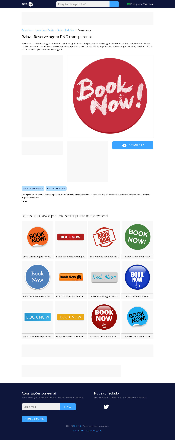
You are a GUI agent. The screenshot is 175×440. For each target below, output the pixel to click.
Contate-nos (78, 430)
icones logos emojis (33, 188)
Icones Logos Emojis (44, 30)
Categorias (26, 30)
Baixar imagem (34, 419)
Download (133, 145)
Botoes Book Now (65, 30)
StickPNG (77, 426)
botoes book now (56, 188)
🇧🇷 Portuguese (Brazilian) (140, 4)
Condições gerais (94, 430)
